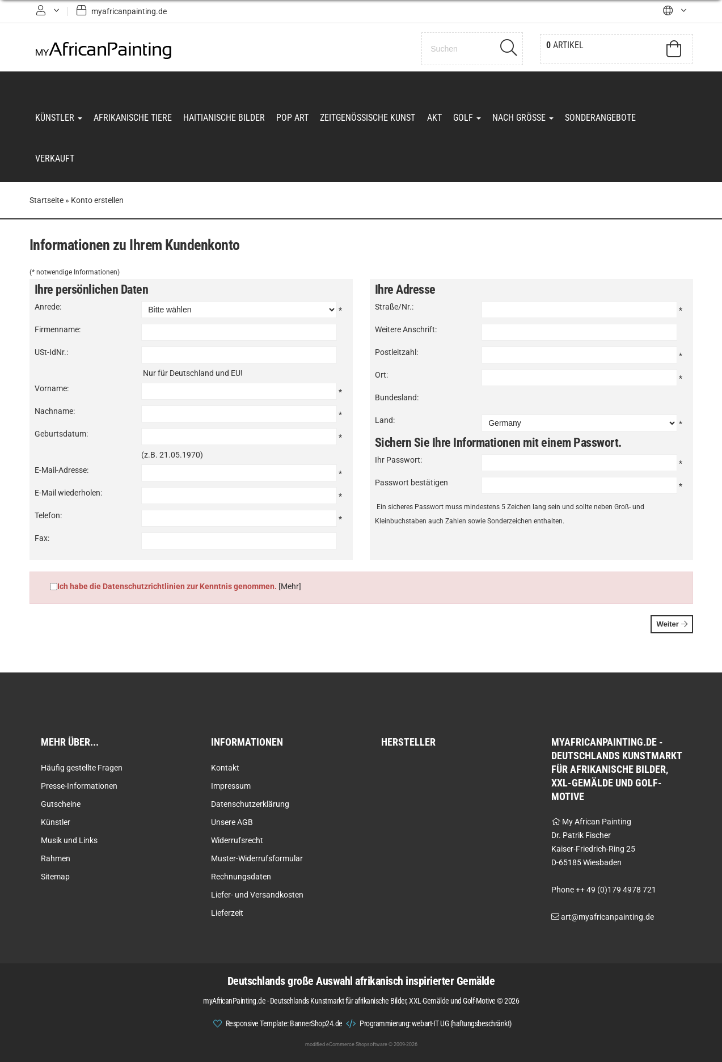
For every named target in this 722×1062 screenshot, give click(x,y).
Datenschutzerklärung (250, 804)
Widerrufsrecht (237, 840)
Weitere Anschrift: (406, 330)
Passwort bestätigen (411, 483)
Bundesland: (397, 398)
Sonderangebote (599, 117)
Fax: (42, 538)
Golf (466, 117)
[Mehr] (289, 586)
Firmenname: (58, 330)
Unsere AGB (232, 822)
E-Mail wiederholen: (68, 493)
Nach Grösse (522, 117)
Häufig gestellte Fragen (82, 767)
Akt (434, 117)
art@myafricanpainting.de (607, 916)
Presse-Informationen (79, 785)
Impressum (231, 785)
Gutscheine (61, 804)
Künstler (58, 117)
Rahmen (55, 858)
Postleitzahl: (396, 352)
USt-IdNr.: (51, 352)
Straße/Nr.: (394, 307)
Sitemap (55, 876)
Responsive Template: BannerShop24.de (284, 1023)
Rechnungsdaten (241, 876)
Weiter (671, 624)
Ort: (381, 375)
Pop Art (292, 117)
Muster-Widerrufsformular (257, 858)
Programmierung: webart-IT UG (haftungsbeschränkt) (436, 1023)
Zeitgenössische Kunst (367, 117)
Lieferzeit (227, 912)
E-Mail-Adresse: (61, 470)
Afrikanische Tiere (133, 117)
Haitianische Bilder (224, 117)
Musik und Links (69, 840)
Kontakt (225, 767)
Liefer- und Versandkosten (257, 894)
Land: (385, 420)
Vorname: (52, 389)
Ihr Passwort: (398, 460)
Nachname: (55, 411)
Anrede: (48, 307)
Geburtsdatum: (61, 434)
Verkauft (54, 159)
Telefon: (48, 516)
